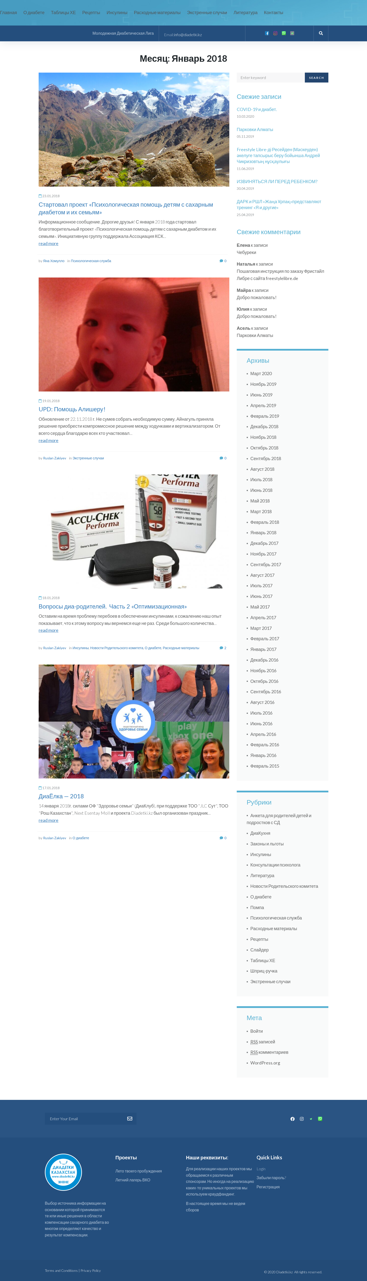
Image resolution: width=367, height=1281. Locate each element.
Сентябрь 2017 (265, 564)
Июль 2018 (261, 479)
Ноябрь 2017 (263, 554)
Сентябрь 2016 (265, 691)
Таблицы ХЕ (262, 960)
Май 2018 (260, 500)
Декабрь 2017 (264, 543)
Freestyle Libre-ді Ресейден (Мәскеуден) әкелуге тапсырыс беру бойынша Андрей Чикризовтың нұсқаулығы (278, 155)
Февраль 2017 (264, 638)
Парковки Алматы (255, 129)
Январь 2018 (263, 532)
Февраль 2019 (264, 416)
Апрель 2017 (263, 617)
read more (48, 243)
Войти (256, 1031)
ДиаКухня (260, 833)
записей (262, 1041)
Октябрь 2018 (264, 447)
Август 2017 (262, 575)
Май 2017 (260, 607)
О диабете (153, 648)
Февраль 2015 (264, 766)
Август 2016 (262, 702)
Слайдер (259, 949)
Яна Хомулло (53, 261)
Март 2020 (261, 373)
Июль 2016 (261, 713)
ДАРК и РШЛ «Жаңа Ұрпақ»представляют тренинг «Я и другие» (279, 204)
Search (316, 78)
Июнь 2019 (261, 394)
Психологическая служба (91, 261)
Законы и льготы (267, 843)
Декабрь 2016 (264, 660)
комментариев (269, 1052)
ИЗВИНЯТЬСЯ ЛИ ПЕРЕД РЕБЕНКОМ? (277, 181)
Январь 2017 (263, 649)
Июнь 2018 (261, 490)
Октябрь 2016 (264, 681)
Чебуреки (246, 252)
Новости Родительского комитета (116, 648)
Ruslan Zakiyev (54, 458)
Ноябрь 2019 (263, 384)
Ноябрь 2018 (263, 437)
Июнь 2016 (261, 723)
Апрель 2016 (263, 734)
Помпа (257, 907)
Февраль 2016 (264, 744)
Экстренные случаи (88, 458)
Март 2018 (261, 511)
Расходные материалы (181, 648)
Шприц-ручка (263, 971)
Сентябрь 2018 (265, 458)
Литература (262, 875)
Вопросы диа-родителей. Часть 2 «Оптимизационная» (113, 606)
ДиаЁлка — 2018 (61, 796)
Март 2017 (261, 628)
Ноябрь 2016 (263, 670)
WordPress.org (265, 1062)
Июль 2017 (261, 585)
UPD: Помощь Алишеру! (72, 409)
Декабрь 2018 (264, 426)
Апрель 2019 (263, 405)
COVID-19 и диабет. (257, 109)
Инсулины (81, 648)
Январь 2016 (263, 755)
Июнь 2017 (261, 596)
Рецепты (259, 939)
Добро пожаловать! (257, 297)
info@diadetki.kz (188, 34)
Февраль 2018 (264, 522)
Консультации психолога (275, 864)
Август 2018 (262, 469)
